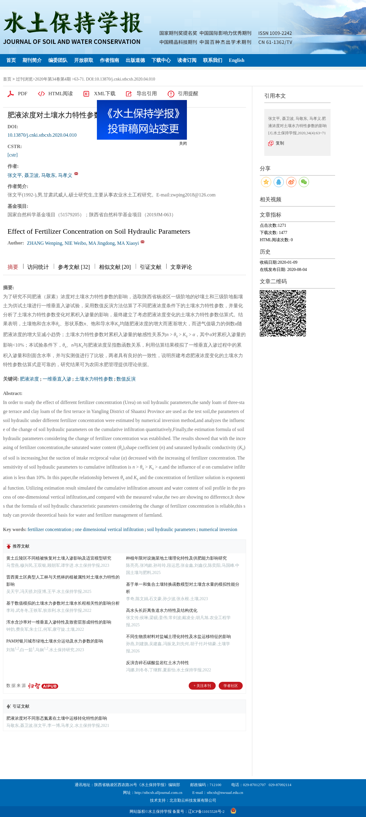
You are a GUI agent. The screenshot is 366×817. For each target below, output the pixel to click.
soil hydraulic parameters (171, 529)
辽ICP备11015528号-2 (206, 811)
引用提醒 (188, 93)
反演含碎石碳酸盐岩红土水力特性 (157, 663)
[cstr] (13, 154)
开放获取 (83, 60)
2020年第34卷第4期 (53, 79)
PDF (22, 93)
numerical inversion (218, 529)
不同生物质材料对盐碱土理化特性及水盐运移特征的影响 (178, 636)
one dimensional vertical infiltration (109, 529)
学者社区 (231, 686)
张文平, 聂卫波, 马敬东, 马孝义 (40, 175)
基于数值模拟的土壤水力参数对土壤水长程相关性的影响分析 (63, 603)
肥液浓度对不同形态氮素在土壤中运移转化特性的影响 (56, 718)
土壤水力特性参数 (94, 378)
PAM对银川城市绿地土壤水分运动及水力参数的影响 (54, 641)
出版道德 (135, 60)
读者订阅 (186, 60)
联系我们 (212, 60)
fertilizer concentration (49, 529)
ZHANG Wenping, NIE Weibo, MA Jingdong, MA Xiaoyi (83, 243)
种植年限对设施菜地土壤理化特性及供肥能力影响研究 (176, 558)
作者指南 (109, 60)
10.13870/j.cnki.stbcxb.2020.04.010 (42, 135)
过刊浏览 (24, 79)
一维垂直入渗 (57, 378)
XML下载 (105, 93)
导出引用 (146, 93)
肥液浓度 (29, 378)
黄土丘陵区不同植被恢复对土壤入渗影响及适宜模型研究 (58, 558)
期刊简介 (32, 60)
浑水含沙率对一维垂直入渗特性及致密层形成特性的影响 (58, 622)
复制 (280, 143)
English (236, 60)
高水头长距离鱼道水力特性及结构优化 (161, 610)
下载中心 (161, 60)
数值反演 (126, 378)
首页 (11, 60)
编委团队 (58, 60)
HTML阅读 (60, 93)
